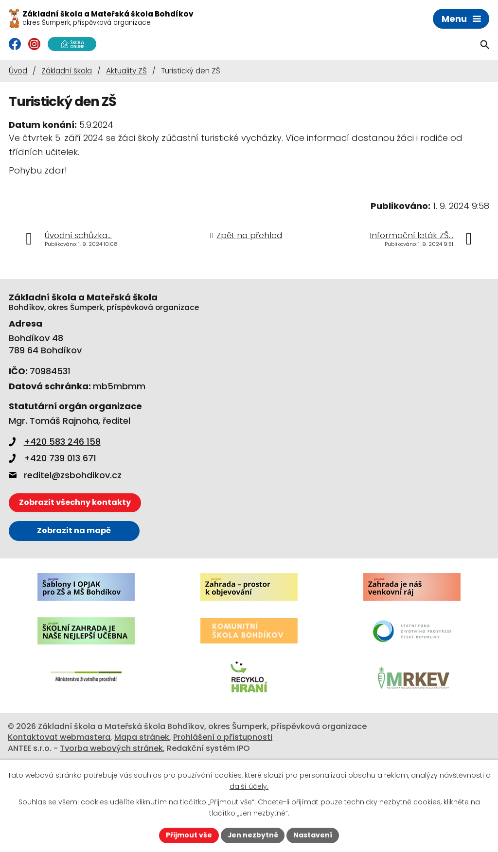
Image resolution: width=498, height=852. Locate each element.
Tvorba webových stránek (111, 748)
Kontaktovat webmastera (59, 737)
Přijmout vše (188, 835)
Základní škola (66, 71)
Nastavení (313, 835)
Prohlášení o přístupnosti (222, 737)
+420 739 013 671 (52, 458)
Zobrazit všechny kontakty (75, 502)
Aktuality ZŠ (126, 71)
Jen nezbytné (252, 835)
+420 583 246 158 (55, 441)
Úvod (18, 71)
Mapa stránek (141, 737)
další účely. (249, 786)
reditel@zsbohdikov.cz (65, 475)
